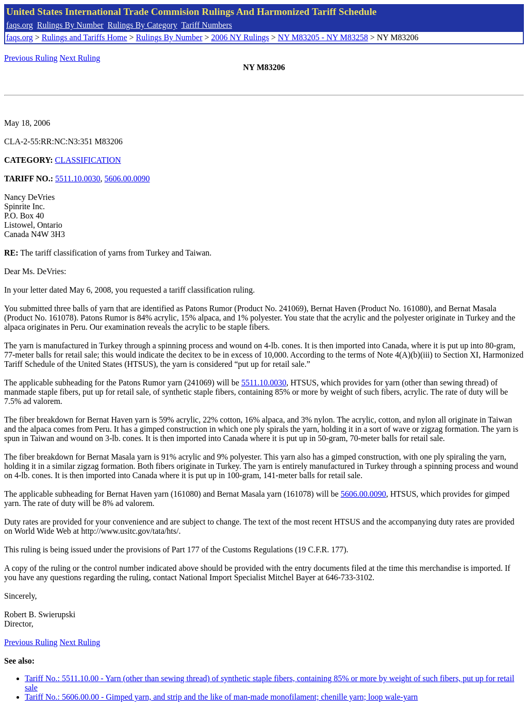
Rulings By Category (142, 25)
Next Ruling (80, 58)
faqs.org (19, 25)
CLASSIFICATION (88, 160)
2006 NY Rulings (240, 37)
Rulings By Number (70, 25)
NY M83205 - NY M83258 (323, 37)
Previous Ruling (31, 58)
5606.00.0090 (127, 178)
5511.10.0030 (77, 178)
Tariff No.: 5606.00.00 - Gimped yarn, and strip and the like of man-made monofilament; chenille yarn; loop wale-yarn (221, 696)
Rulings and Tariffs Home (84, 37)
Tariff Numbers (206, 25)
